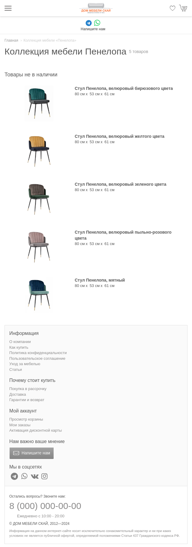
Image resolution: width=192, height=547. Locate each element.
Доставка (17, 394)
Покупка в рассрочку (27, 388)
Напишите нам (31, 453)
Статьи (15, 369)
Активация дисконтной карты (35, 430)
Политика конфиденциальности (38, 352)
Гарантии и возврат (26, 400)
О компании (20, 341)
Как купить (18, 347)
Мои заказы (20, 425)
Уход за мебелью (24, 364)
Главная (11, 40)
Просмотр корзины (26, 419)
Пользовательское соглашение (37, 358)
